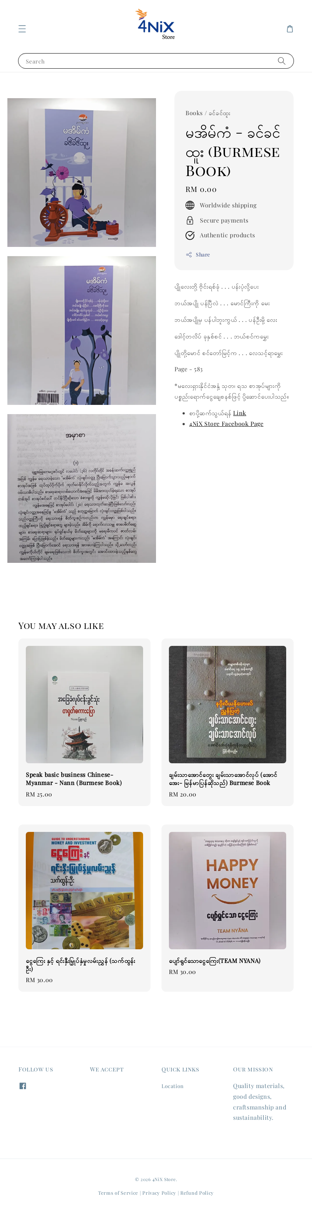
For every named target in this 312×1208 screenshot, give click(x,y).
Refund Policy (197, 1193)
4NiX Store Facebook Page (226, 423)
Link (239, 413)
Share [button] (198, 254)
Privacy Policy (159, 1193)
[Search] (282, 61)
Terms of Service (118, 1193)
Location (173, 1086)
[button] (22, 29)
